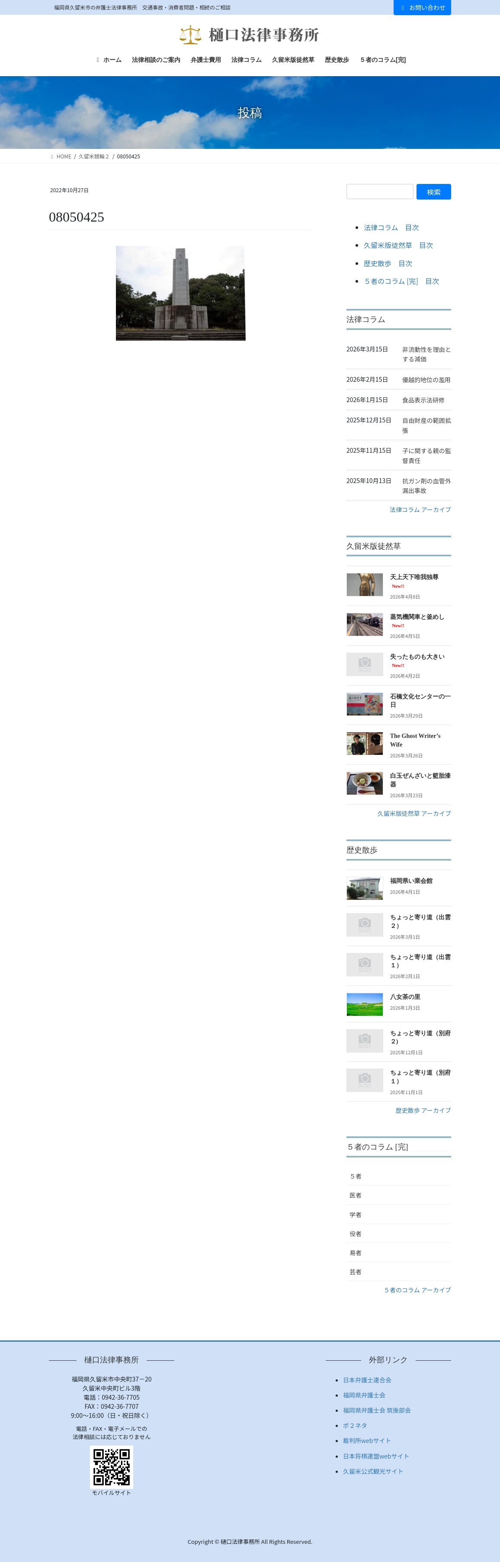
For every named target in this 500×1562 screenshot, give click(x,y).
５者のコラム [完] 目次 (401, 281)
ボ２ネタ (355, 1425)
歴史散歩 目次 (388, 263)
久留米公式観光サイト (373, 1471)
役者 (355, 1233)
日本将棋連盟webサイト (376, 1456)
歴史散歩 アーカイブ (423, 1110)
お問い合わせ (422, 7)
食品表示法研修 (423, 400)
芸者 (355, 1271)
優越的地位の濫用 (426, 379)
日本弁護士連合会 (367, 1379)
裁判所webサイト (367, 1440)
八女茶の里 (405, 997)
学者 (355, 1214)
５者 (355, 1176)
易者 (355, 1252)
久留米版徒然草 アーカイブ (414, 813)
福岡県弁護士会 (364, 1395)
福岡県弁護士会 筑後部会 (377, 1410)
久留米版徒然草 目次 (398, 245)
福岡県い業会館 (411, 881)
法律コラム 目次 (391, 227)
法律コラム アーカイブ (420, 509)
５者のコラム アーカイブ (417, 1289)
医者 (355, 1195)
